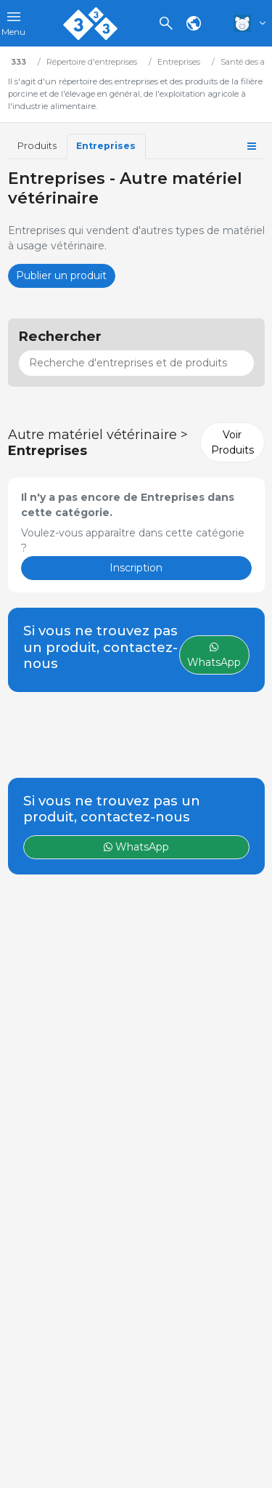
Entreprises (106, 145)
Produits (37, 145)
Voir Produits (232, 442)
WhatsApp (136, 846)
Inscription (136, 567)
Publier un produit (61, 275)
